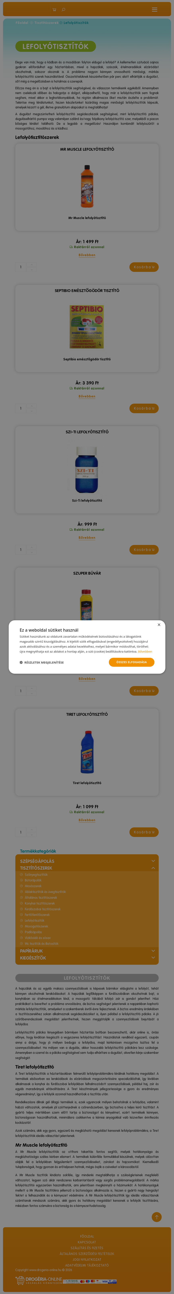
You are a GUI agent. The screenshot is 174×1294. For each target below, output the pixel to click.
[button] (42, 662)
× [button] (158, 624)
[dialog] (87, 647)
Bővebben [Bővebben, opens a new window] (145, 651)
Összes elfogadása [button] (131, 662)
